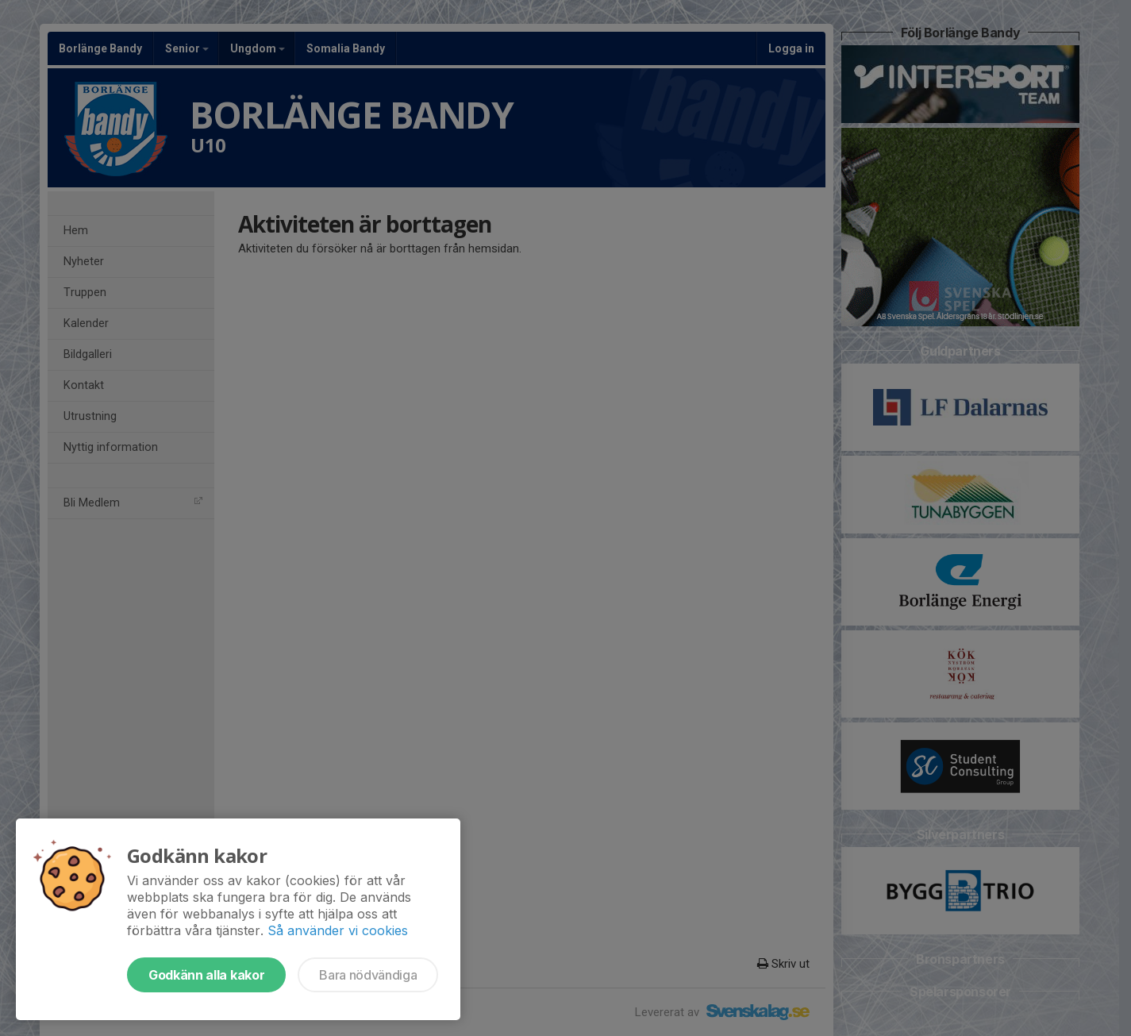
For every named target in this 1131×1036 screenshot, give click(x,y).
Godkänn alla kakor (206, 975)
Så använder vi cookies (337, 930)
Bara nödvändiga (368, 975)
